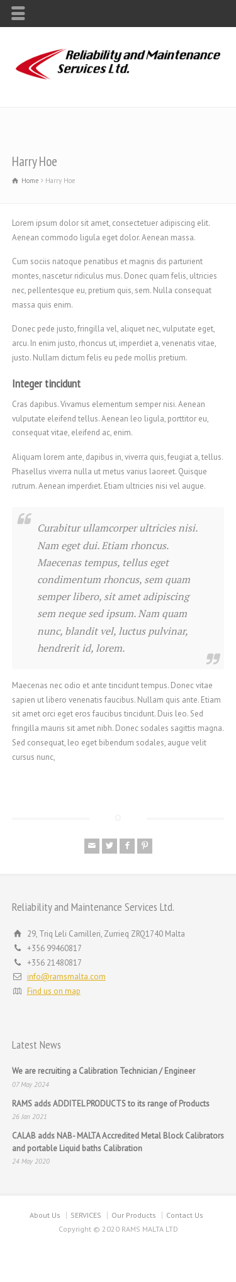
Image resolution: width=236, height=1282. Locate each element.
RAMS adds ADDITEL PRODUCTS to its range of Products (111, 1103)
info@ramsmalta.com (66, 976)
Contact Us (184, 1215)
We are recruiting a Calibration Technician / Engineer (103, 1071)
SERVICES (85, 1215)
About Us (45, 1215)
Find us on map (54, 991)
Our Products (133, 1215)
